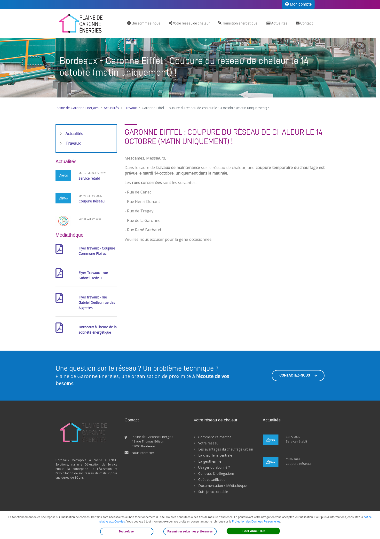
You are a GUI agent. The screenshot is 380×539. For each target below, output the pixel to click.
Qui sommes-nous (143, 23)
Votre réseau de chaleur (189, 23)
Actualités (276, 23)
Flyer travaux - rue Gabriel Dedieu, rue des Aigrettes (97, 302)
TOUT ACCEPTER (253, 531)
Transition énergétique (237, 23)
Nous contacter (143, 453)
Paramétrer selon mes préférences (190, 531)
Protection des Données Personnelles (256, 521)
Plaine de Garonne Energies (77, 107)
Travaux (130, 107)
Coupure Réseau (91, 201)
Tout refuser (127, 531)
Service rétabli (89, 178)
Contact (304, 23)
